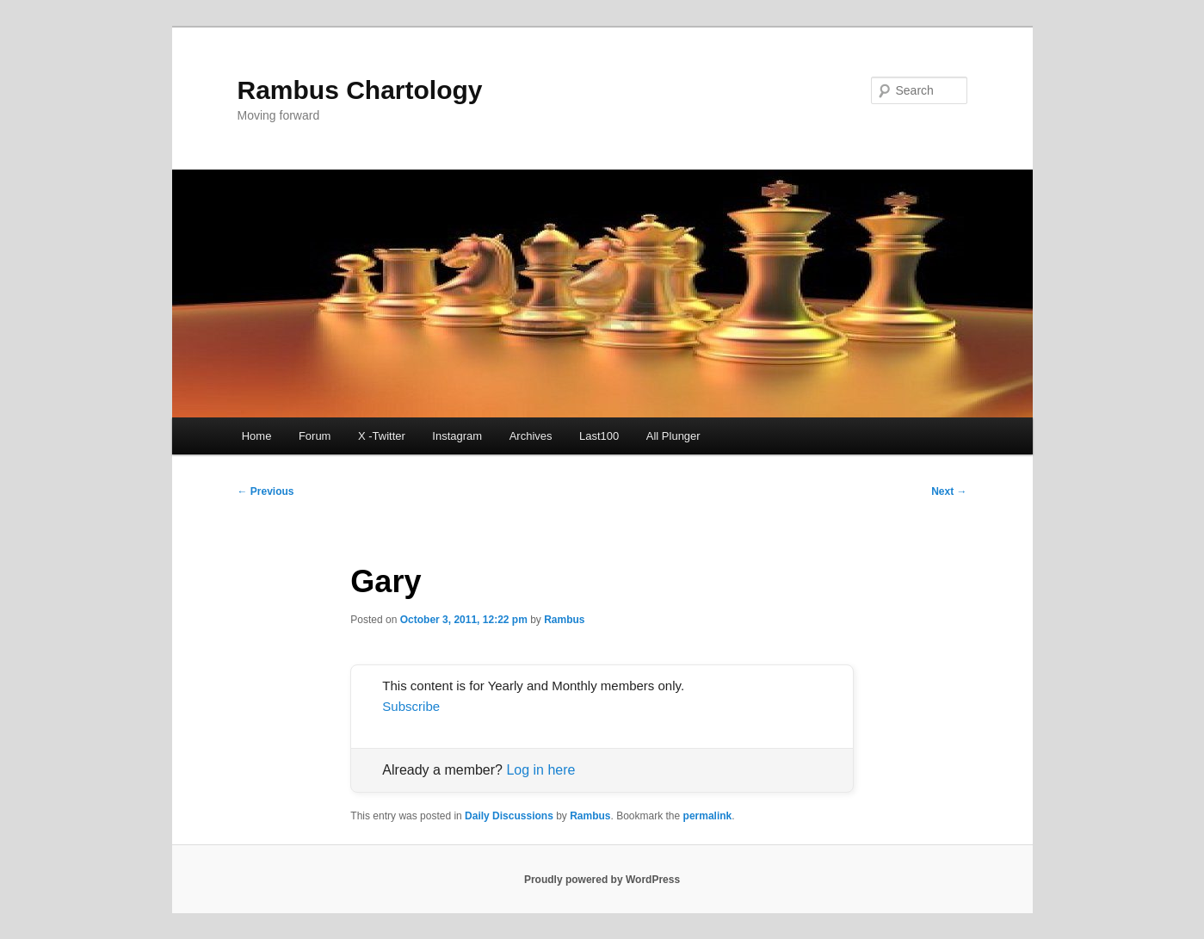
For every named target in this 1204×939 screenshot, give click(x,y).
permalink (707, 816)
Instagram (457, 435)
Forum (315, 435)
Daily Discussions (509, 816)
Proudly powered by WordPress (602, 880)
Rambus (564, 620)
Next (948, 491)
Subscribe (411, 706)
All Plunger (673, 435)
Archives (531, 435)
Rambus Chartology (360, 90)
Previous (266, 491)
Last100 (599, 435)
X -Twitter (381, 435)
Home (257, 435)
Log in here (540, 770)
